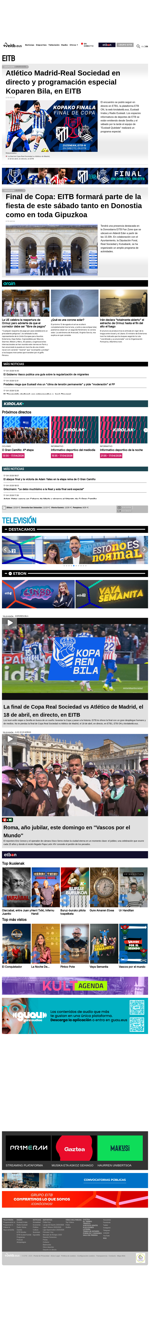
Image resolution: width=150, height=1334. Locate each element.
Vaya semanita (8, 1230)
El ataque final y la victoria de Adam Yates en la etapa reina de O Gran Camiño (49, 479)
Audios (68, 1227)
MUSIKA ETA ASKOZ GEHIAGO (72, 1165)
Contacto (112, 1256)
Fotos (68, 1225)
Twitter (105, 1225)
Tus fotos (124, 507)
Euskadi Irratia (22, 1222)
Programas (21, 1237)
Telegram (106, 1230)
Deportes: (48, 1220)
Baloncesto (47, 1245)
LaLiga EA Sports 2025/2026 (53, 1225)
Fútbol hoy (47, 1222)
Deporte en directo (50, 1250)
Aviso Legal (55, 1256)
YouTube (106, 1236)
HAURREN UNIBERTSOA (114, 1165)
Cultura (35, 1230)
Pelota (45, 1240)
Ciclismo (46, 1242)
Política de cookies (68, 1256)
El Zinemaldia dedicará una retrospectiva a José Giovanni (37, 394)
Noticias (29, 45)
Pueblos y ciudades (92, 1233)
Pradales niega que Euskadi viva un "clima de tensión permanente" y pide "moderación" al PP (59, 384)
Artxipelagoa (21, 1242)
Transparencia (101, 1256)
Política (35, 1227)
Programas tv (8, 1225)
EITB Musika (21, 1232)
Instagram (107, 1228)
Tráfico (86, 1223)
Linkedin (106, 1233)
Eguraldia (36, 1235)
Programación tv (9, 1222)
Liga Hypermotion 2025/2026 (53, 1230)
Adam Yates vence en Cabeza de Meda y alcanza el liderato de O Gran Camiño (50, 498)
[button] (146, 430)
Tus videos (124, 511)
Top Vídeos (70, 1222)
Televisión (53, 45)
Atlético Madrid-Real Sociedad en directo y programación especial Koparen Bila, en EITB (63, 82)
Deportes (41, 45)
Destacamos (22, 529)
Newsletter (107, 1220)
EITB (8, 58)
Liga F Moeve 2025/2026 (52, 1227)
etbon (19, 573)
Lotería (86, 1229)
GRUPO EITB (125, 45)
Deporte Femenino (50, 1237)
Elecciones (88, 1227)
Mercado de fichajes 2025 (52, 1235)
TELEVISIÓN (19, 521)
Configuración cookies (86, 1256)
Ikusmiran (36, 1232)
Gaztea (19, 1230)
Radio (64, 45)
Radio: (20, 1220)
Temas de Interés (91, 1231)
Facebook (106, 1222)
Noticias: (37, 1220)
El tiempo (87, 1221)
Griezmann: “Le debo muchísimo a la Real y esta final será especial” (43, 489)
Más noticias (13, 364)
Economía (36, 1225)
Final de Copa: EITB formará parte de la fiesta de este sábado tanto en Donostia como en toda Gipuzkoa (74, 206)
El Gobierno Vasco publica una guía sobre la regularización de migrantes (46, 374)
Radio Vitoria (21, 1227)
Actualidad (37, 1222)
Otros (73, 45)
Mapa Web (121, 1256)
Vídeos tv (6, 1227)
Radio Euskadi (22, 1225)
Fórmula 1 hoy (48, 1232)
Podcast (20, 1240)
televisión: (8, 1220)
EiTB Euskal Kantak (24, 1235)
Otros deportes (48, 1247)
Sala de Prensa (90, 1235)
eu (143, 46)
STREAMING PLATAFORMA (24, 1165)
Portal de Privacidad (41, 1256)
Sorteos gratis (90, 1225)
